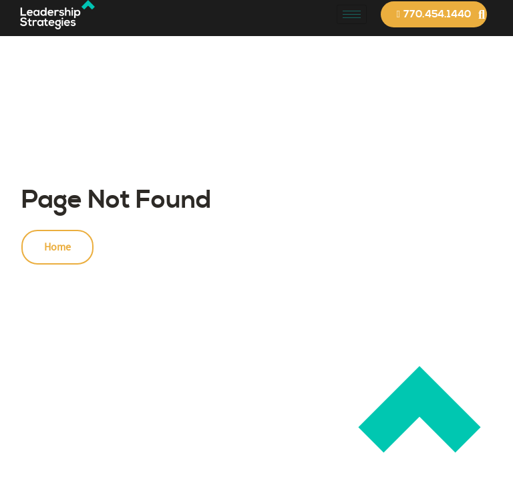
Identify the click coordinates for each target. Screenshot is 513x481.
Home (57, 247)
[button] (481, 14)
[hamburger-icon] (352, 14)
